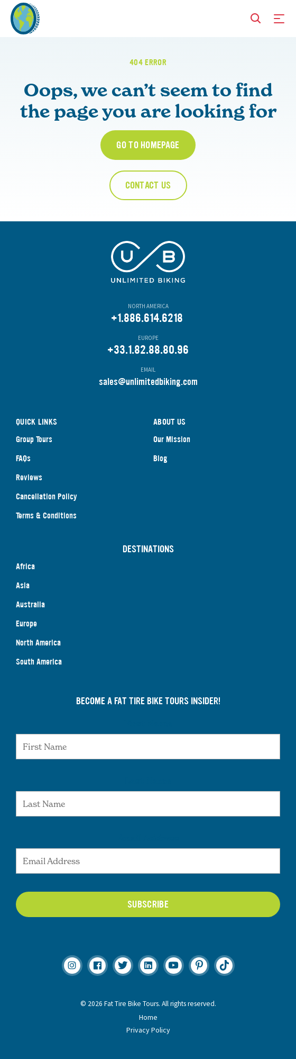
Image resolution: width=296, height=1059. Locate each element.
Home (148, 1017)
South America (39, 661)
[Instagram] (72, 965)
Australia (30, 604)
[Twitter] (123, 965)
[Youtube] (173, 965)
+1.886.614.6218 (147, 318)
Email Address (148, 837)
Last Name (148, 780)
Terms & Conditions (46, 515)
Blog (160, 458)
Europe (26, 623)
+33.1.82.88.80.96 (148, 349)
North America (38, 642)
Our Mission (171, 439)
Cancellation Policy (46, 496)
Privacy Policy (148, 1030)
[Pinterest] (199, 965)
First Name (148, 723)
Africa (25, 566)
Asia (23, 585)
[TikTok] (224, 965)
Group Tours (34, 439)
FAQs (23, 458)
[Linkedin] (148, 965)
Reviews (29, 477)
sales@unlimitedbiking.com (148, 381)
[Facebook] (97, 965)
